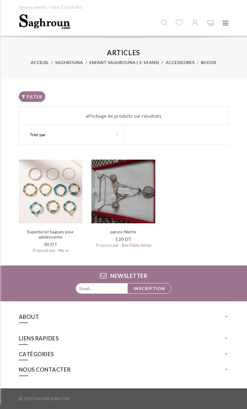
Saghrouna (69, 62)
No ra (64, 250)
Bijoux (208, 62)
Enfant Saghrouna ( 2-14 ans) (124, 62)
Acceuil (40, 62)
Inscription (149, 288)
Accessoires (180, 62)
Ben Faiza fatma (136, 245)
